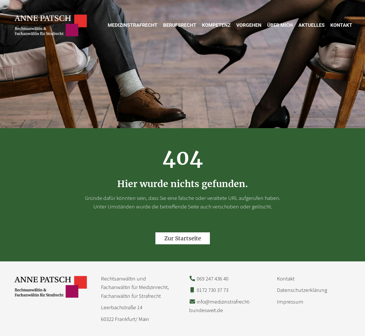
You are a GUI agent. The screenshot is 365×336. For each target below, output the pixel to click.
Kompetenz (216, 25)
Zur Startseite (182, 238)
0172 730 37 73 (212, 289)
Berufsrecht (179, 25)
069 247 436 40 (212, 278)
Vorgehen (248, 25)
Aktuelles (312, 25)
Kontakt (341, 25)
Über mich (280, 25)
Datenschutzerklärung (302, 289)
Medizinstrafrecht (132, 25)
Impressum (290, 301)
